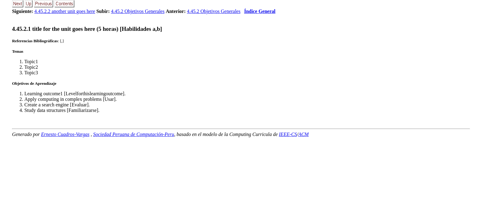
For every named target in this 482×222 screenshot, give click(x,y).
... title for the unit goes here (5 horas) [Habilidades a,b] (87, 29)
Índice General (259, 11)
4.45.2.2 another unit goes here (64, 11)
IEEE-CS (288, 134)
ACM (303, 134)
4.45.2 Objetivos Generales (137, 11)
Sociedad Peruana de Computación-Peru (133, 134)
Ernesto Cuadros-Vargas (65, 134)
